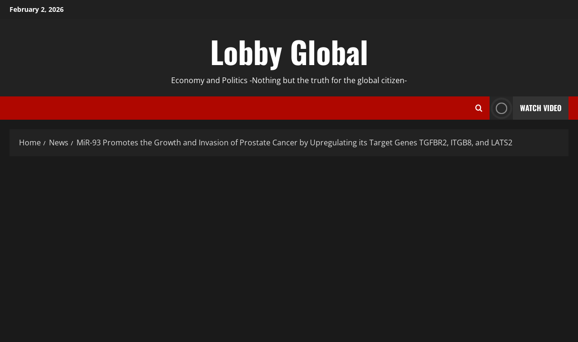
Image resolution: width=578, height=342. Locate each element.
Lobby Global (289, 51)
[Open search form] (478, 108)
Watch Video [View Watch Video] (525, 108)
